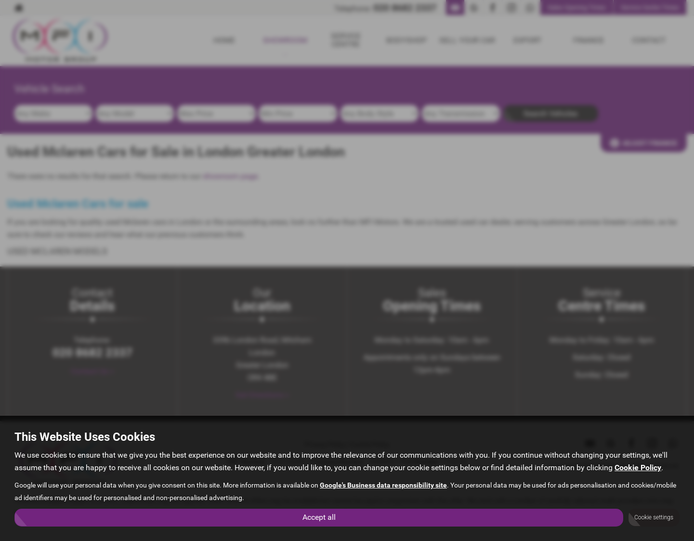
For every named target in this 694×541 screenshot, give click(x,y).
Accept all (319, 517)
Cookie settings (653, 517)
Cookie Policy (638, 467)
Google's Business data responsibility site (383, 485)
